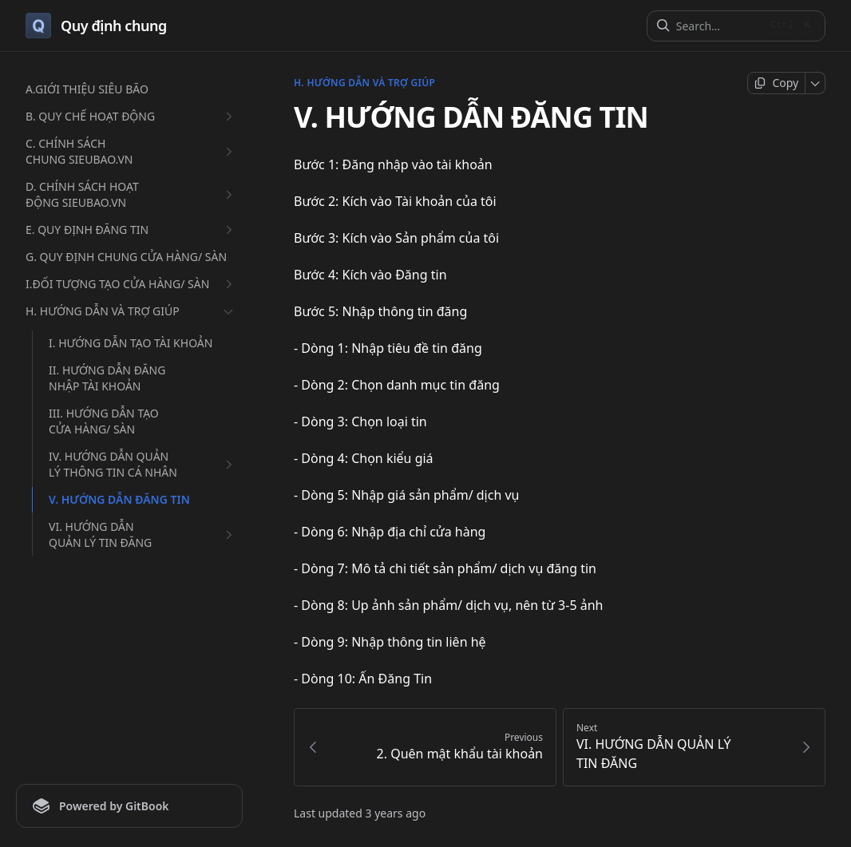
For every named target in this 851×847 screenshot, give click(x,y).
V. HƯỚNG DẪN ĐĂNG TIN (119, 499)
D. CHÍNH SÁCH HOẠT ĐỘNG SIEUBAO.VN (131, 194)
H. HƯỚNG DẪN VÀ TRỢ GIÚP (131, 311)
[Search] (718, 26)
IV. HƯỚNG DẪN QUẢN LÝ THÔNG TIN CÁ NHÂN (142, 464)
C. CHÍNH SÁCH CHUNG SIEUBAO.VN (131, 151)
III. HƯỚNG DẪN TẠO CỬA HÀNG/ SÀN (104, 421)
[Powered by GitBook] (129, 806)
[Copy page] (776, 83)
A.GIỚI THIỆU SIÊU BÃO (87, 89)
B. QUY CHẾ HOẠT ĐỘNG (131, 117)
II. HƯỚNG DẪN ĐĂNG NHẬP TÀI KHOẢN (107, 378)
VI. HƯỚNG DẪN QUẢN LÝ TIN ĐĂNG (142, 534)
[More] (815, 83)
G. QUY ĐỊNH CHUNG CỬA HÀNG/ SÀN (126, 256)
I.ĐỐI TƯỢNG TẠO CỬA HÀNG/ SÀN (131, 284)
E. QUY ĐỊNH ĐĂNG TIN (131, 230)
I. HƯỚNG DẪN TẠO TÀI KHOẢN (130, 342)
